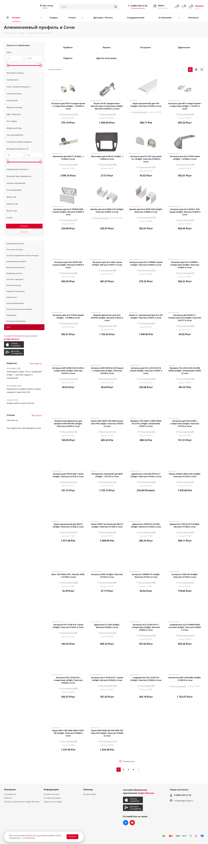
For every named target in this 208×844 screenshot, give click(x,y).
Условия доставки (52, 798)
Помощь (88, 789)
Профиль (68, 47)
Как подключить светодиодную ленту (24, 428)
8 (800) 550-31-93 (139, 6)
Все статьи (37, 415)
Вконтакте (125, 822)
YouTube (132, 822)
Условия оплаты (51, 794)
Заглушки (145, 47)
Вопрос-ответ (89, 794)
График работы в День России (20, 403)
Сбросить (24, 232)
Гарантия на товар (53, 801)
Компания (10, 789)
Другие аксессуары (106, 58)
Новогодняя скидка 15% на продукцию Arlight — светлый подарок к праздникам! (24, 374)
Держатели (184, 47)
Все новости (36, 363)
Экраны (107, 47)
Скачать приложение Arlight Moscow (21, 801)
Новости (8, 798)
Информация (51, 789)
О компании (10, 794)
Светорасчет (12, 420)
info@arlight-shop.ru (183, 800)
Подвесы (67, 58)
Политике (29, 838)
